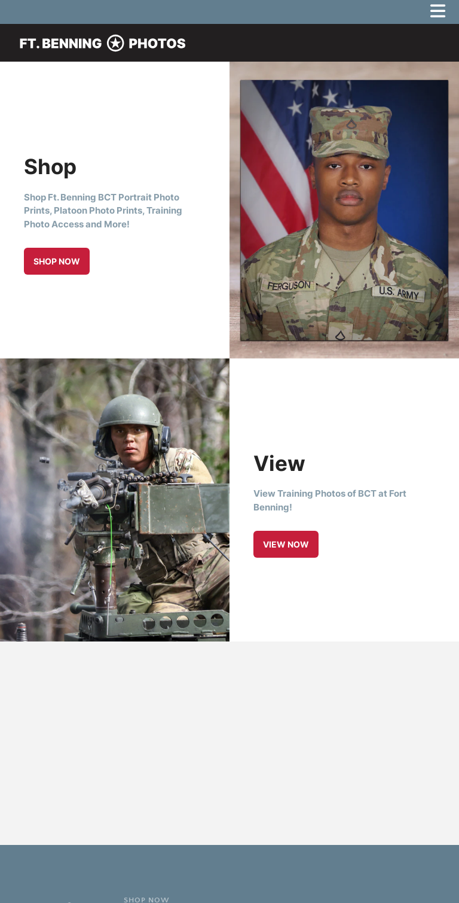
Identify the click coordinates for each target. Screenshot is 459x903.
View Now (286, 544)
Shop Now (56, 261)
